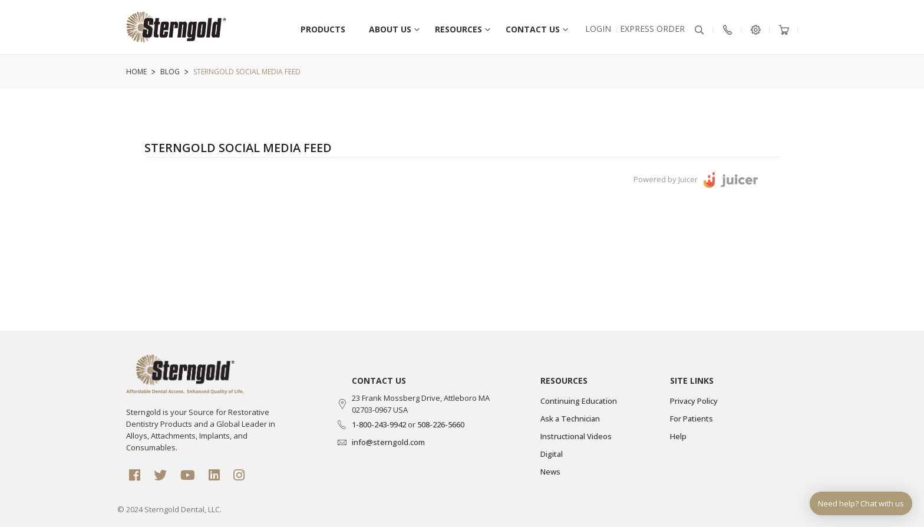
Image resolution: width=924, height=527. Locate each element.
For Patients (691, 418)
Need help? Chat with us (861, 503)
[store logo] (176, 32)
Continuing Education (578, 401)
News (550, 471)
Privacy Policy (694, 401)
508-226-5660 (440, 424)
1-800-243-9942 (379, 424)
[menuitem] (390, 26)
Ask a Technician (570, 418)
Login (598, 28)
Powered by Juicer (665, 179)
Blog (170, 72)
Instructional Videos (576, 436)
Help (678, 436)
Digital (551, 454)
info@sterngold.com (388, 442)
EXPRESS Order (652, 28)
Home (136, 72)
